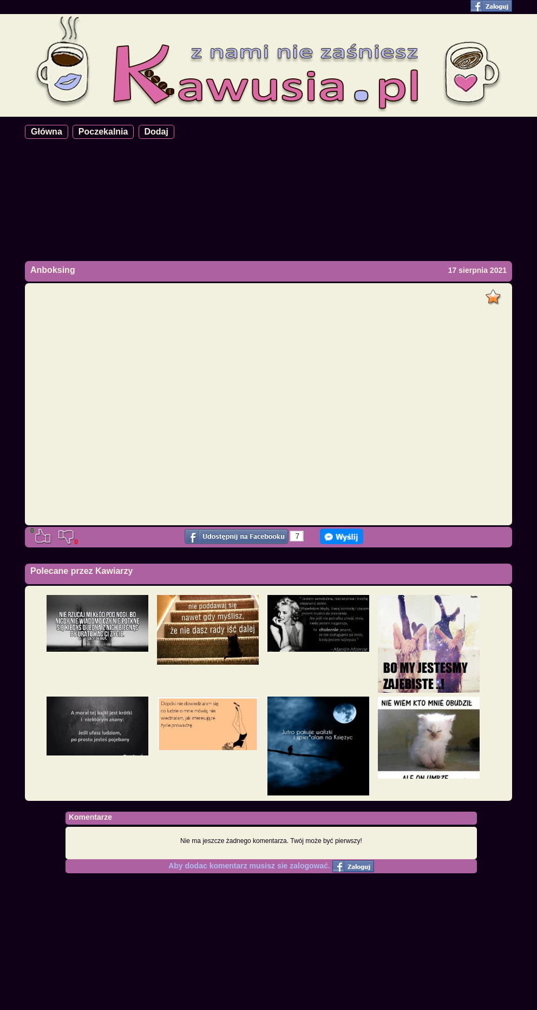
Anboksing (52, 270)
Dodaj (156, 131)
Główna (46, 131)
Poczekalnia (103, 131)
